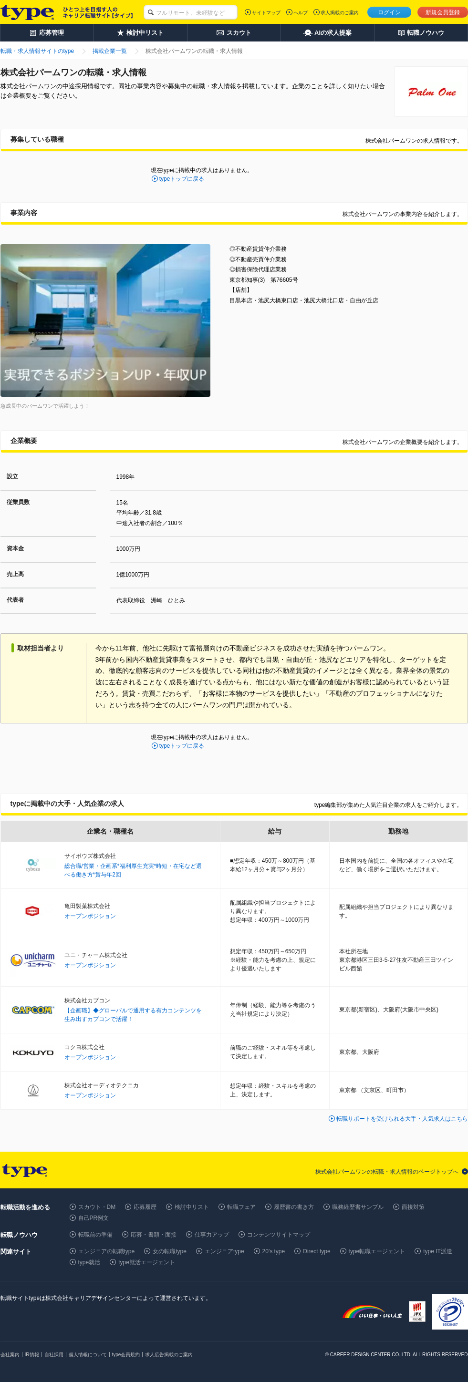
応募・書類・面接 (154, 1234)
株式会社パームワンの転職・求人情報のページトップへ (386, 1171)
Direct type (316, 1251)
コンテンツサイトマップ (278, 1234)
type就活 (89, 1262)
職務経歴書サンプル (358, 1207)
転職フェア (241, 1207)
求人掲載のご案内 (340, 12)
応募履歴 (145, 1207)
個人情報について (88, 1354)
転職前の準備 (95, 1234)
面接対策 (413, 1207)
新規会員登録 (443, 12)
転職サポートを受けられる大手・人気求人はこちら (402, 1118)
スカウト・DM (97, 1207)
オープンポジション (90, 916)
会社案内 (10, 1354)
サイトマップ (266, 12)
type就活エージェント (146, 1262)
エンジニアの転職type (106, 1251)
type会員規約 (126, 1354)
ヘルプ (300, 12)
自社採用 (53, 1354)
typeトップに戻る (182, 178)
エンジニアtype (224, 1251)
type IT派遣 (437, 1251)
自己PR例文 (93, 1218)
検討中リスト (192, 1207)
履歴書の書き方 (294, 1207)
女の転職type (170, 1251)
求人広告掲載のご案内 (169, 1354)
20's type (273, 1251)
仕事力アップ (212, 1234)
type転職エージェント (377, 1251)
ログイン (389, 12)
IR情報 (32, 1354)
